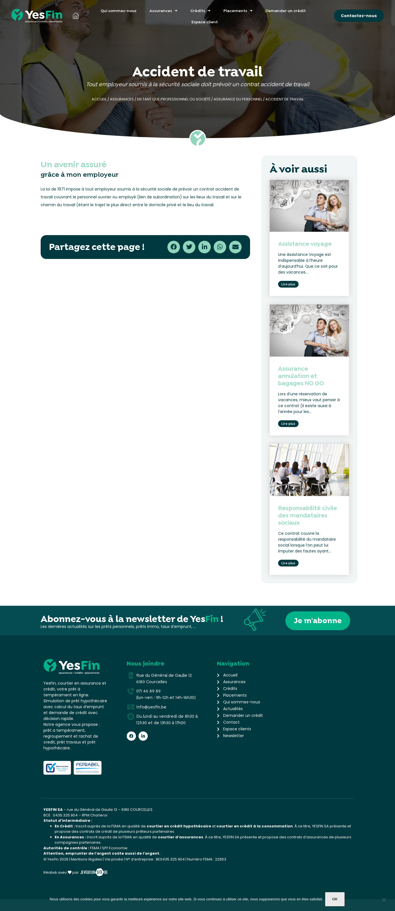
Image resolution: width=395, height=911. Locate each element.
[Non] (384, 901)
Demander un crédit (285, 10)
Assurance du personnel (238, 99)
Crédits (200, 10)
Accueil (99, 99)
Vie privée (114, 871)
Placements (238, 10)
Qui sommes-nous (119, 10)
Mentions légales (86, 871)
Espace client (204, 21)
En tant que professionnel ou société (173, 99)
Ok (335, 900)
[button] (173, 247)
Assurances (163, 10)
